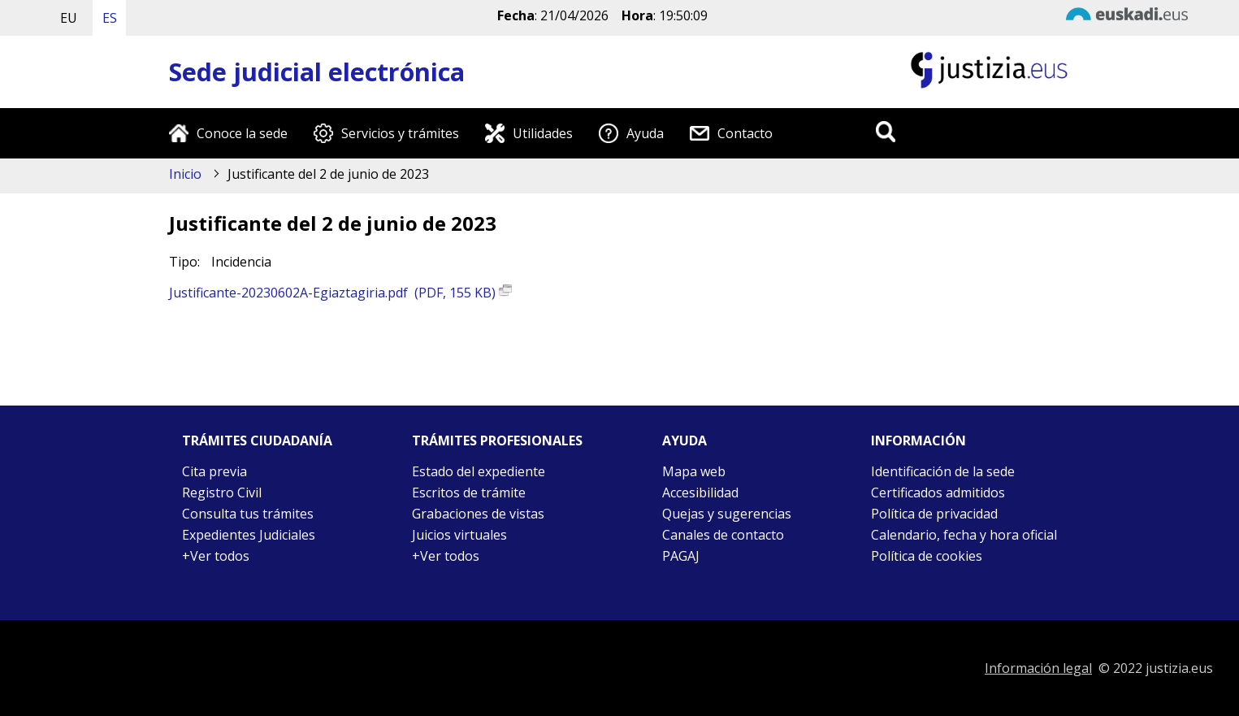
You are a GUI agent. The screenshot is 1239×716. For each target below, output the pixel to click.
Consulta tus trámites (248, 514)
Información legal (1038, 668)
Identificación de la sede (943, 471)
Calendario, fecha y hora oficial (964, 535)
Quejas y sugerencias (726, 514)
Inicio (185, 174)
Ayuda (645, 133)
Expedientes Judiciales (248, 535)
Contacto (745, 133)
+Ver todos (215, 556)
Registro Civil (222, 492)
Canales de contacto (723, 535)
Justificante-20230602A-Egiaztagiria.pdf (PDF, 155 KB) (340, 293)
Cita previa (214, 471)
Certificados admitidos (938, 492)
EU (68, 18)
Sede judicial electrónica (317, 72)
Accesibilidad (700, 492)
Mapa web (694, 471)
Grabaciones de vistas (478, 514)
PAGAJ (681, 556)
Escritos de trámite (469, 492)
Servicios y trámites (400, 133)
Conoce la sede (242, 133)
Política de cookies (926, 556)
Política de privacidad (934, 514)
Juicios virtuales (459, 535)
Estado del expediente (478, 471)
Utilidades (543, 133)
